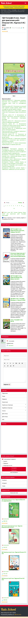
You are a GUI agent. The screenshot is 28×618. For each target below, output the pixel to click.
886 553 (4, 521)
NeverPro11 (3, 342)
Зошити (5, 461)
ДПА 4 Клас (5, 413)
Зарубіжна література (14, 408)
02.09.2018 (5, 519)
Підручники (14, 393)
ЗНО (3, 419)
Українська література (14, 405)
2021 (12, 212)
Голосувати (14, 468)
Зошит (24, 212)
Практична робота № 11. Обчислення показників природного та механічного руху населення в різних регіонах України (14, 140)
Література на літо (7, 465)
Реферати (4, 399)
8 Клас (13, 27)
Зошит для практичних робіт (11, 214)
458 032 (4, 600)
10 (21, 205)
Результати (14, 470)
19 (14, 208)
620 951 (4, 547)
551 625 (4, 573)
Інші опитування (14, 472)
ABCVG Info (17, 614)
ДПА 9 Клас (5, 416)
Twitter (3, 486)
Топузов (15, 212)
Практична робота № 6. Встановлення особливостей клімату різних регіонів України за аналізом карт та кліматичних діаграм (14, 125)
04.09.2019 (5, 597)
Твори (3, 396)
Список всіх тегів (14, 492)
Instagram (4, 483)
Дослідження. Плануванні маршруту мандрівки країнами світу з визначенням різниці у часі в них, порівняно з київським (14, 156)
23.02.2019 (5, 545)
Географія (18, 27)
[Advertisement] (14, 47)
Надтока (20, 212)
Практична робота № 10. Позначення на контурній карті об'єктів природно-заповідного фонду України (14, 136)
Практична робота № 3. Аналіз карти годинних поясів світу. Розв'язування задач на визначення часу (14, 112)
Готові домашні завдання (9, 459)
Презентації (5, 402)
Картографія (5, 215)
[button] (4, 363)
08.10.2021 (5, 571)
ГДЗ (5, 212)
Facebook (4, 480)
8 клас (8, 212)
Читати (14, 410)
